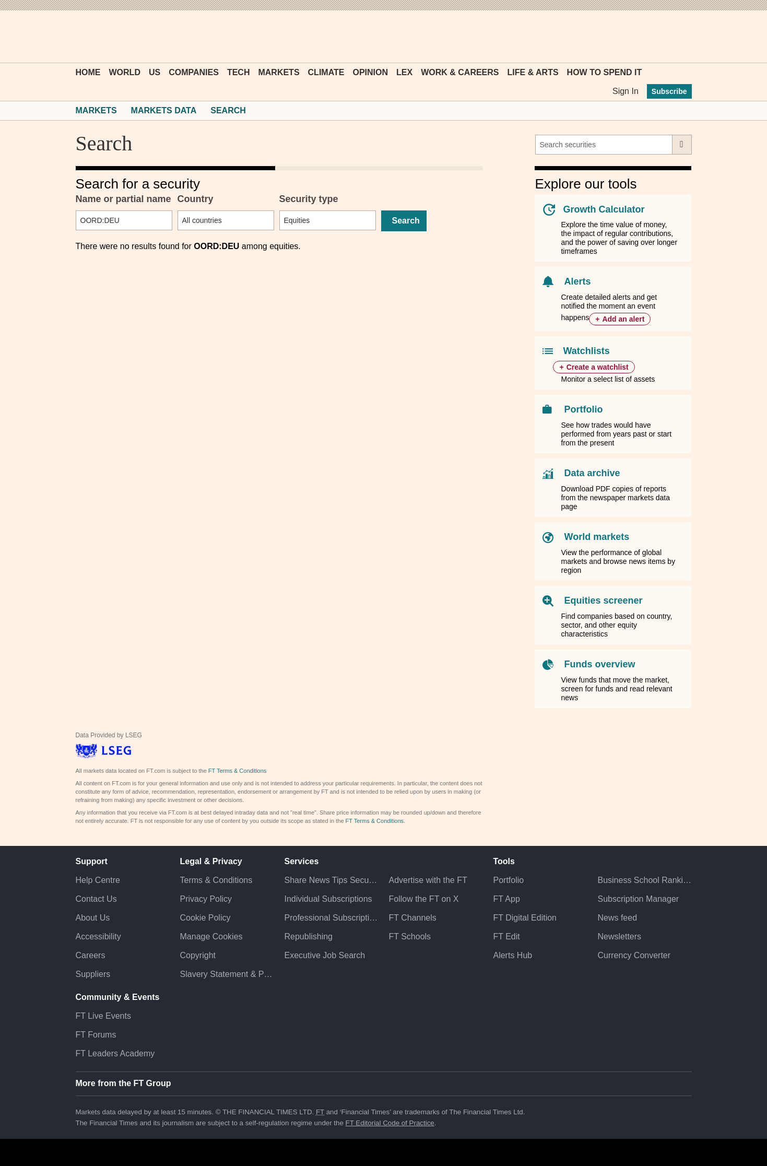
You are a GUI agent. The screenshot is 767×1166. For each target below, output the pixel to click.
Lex (404, 72)
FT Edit (506, 936)
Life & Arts (533, 72)
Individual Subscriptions (328, 898)
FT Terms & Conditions (237, 771)
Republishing (309, 936)
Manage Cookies (211, 936)
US (154, 72)
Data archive (592, 473)
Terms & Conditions (216, 880)
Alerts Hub (512, 955)
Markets (278, 72)
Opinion (370, 72)
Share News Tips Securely (332, 880)
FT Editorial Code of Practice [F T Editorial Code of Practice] (390, 1123)
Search (228, 110)
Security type (308, 199)
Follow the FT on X (423, 898)
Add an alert (623, 319)
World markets (596, 537)
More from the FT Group (123, 1083)
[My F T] (678, 36)
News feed (617, 917)
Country (196, 199)
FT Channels (412, 917)
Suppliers (93, 974)
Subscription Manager (638, 898)
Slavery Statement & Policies (227, 974)
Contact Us (96, 898)
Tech (238, 72)
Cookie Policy (205, 917)
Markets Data (164, 110)
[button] (80, 36)
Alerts (577, 281)
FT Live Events (103, 1015)
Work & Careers (460, 72)
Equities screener (603, 600)
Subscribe (669, 91)
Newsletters (619, 936)
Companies (194, 72)
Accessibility (98, 936)
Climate (326, 72)
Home (88, 72)
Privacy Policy (206, 898)
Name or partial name (123, 199)
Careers (90, 955)
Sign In (625, 91)
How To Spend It (604, 72)
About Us (93, 917)
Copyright (198, 955)
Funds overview (599, 664)
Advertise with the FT (427, 880)
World (124, 72)
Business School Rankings (644, 880)
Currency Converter (633, 955)
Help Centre (98, 880)
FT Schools (409, 936)
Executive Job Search (325, 955)
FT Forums (96, 1034)
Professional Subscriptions (332, 917)
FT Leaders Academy (115, 1053)
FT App (506, 898)
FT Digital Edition (525, 917)
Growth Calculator (603, 209)
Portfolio (583, 409)
